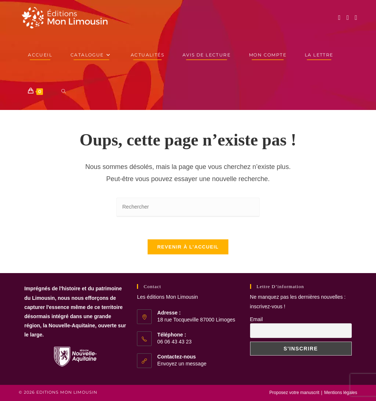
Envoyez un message (181, 364)
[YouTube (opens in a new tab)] (356, 17)
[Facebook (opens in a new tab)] (339, 17)
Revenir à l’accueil (188, 247)
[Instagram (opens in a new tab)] (348, 17)
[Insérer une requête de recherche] (188, 207)
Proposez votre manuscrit (294, 392)
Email (256, 319)
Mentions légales (340, 392)
